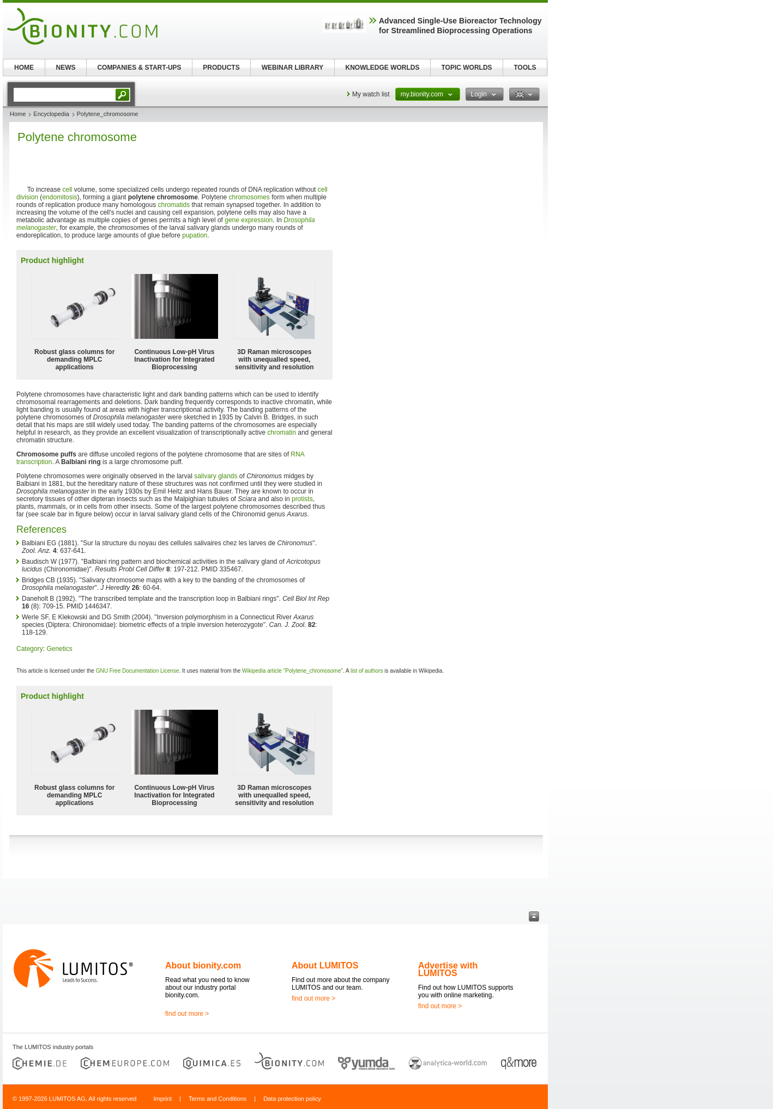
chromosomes (249, 197)
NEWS (66, 67)
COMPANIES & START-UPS (139, 67)
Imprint (162, 1098)
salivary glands (215, 476)
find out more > (187, 1013)
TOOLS (525, 67)
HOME (24, 67)
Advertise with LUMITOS (448, 969)
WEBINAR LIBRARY (293, 67)
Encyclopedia (51, 114)
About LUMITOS (325, 965)
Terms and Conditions (217, 1098)
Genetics (59, 649)
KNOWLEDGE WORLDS (383, 67)
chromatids (174, 205)
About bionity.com (203, 965)
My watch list (371, 94)
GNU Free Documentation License (137, 671)
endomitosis (59, 197)
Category (29, 649)
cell (68, 189)
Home (18, 114)
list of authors (367, 671)
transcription (34, 462)
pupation (194, 235)
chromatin (281, 432)
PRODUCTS (221, 67)
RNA (297, 454)
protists (302, 499)
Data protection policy (292, 1098)
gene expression (249, 220)
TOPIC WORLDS (466, 67)
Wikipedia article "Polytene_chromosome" (292, 671)
